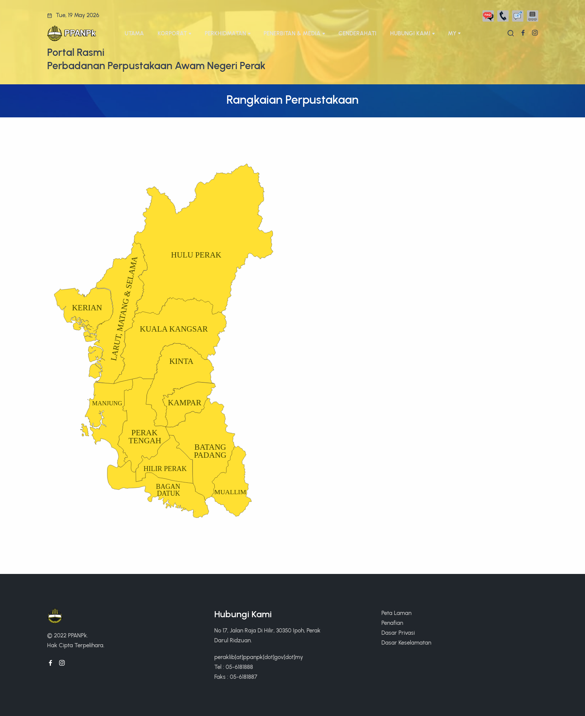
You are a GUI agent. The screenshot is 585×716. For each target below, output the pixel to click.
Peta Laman (396, 612)
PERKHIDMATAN (225, 33)
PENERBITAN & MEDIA (292, 33)
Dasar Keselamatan (406, 642)
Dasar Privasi (398, 632)
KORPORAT (172, 33)
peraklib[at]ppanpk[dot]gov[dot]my (258, 657)
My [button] (452, 33)
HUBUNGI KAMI (410, 33)
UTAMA (134, 33)
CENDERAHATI (357, 33)
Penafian (392, 622)
